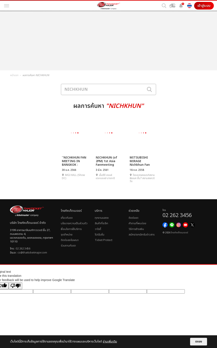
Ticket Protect (103, 240)
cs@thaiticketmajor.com (32, 253)
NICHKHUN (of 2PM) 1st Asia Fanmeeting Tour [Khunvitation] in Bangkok (108, 161)
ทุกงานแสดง (102, 218)
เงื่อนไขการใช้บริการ (71, 229)
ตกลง (198, 342)
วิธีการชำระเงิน (136, 229)
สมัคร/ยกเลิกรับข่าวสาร (141, 234)
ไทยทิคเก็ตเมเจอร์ (179, 232)
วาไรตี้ (98, 229)
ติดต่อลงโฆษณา (70, 240)
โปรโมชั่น (99, 234)
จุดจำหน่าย (66, 234)
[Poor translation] (15, 285)
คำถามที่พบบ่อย (137, 223)
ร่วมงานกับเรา (68, 246)
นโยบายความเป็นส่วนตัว (74, 223)
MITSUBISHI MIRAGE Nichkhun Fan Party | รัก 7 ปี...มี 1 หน (142, 161)
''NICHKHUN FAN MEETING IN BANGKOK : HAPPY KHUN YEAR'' (74, 161)
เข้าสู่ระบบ (204, 5)
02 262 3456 (23, 248)
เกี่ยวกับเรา (67, 218)
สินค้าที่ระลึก (101, 223)
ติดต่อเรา (133, 218)
